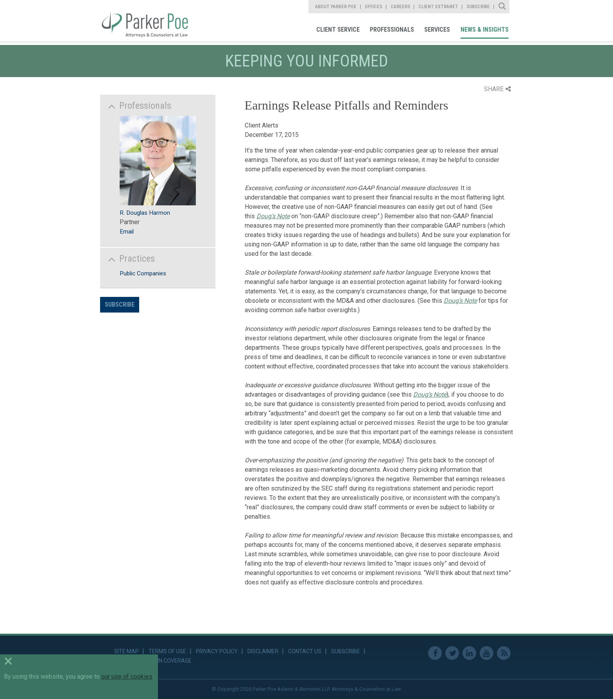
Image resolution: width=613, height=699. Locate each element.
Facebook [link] (435, 653)
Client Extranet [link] (438, 6)
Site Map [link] (126, 651)
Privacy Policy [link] (217, 651)
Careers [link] (400, 6)
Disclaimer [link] (262, 651)
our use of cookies (126, 676)
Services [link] (437, 29)
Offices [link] (373, 6)
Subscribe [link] (478, 6)
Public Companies (143, 273)
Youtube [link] (486, 653)
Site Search (502, 6)
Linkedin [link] (469, 653)
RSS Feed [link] (504, 653)
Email (127, 231)
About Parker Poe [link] (336, 6)
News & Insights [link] (485, 29)
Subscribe (119, 304)
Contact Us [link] (304, 651)
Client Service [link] (338, 29)
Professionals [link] (392, 29)
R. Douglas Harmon (145, 212)
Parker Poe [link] (149, 21)
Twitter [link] (452, 653)
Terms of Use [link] (167, 651)
